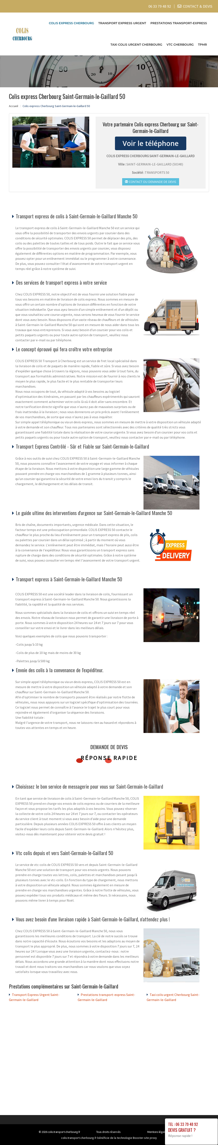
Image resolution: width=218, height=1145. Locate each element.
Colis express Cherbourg (71, 23)
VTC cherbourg (180, 45)
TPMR (202, 45)
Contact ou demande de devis (150, 181)
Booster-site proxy (145, 1138)
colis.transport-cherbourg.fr (64, 1132)
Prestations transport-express (178, 23)
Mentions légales (157, 1132)
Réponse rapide (109, 758)
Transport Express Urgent (122, 23)
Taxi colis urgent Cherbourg (136, 45)
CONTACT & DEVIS (197, 6)
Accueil (13, 106)
